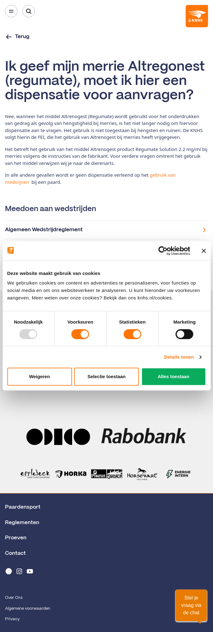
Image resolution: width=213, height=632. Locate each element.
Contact (15, 553)
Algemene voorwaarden (27, 609)
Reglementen (22, 522)
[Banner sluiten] (203, 251)
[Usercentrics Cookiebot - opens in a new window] (163, 250)
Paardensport (22, 507)
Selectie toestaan (106, 376)
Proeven (15, 537)
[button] (191, 605)
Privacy (12, 619)
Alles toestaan (173, 376)
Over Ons (13, 598)
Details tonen (179, 357)
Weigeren (39, 376)
